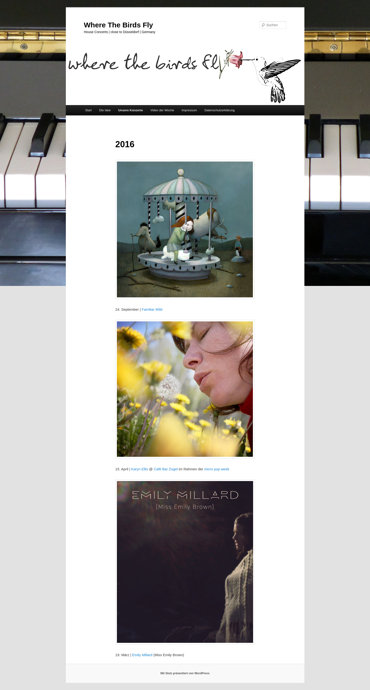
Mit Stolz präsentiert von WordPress (185, 673)
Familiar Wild (152, 309)
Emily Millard (142, 655)
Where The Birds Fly (118, 25)
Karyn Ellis (139, 469)
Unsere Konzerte (130, 110)
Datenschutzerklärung (219, 110)
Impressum (189, 110)
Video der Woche (162, 110)
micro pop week (216, 469)
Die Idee (105, 110)
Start (88, 110)
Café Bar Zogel (166, 469)
